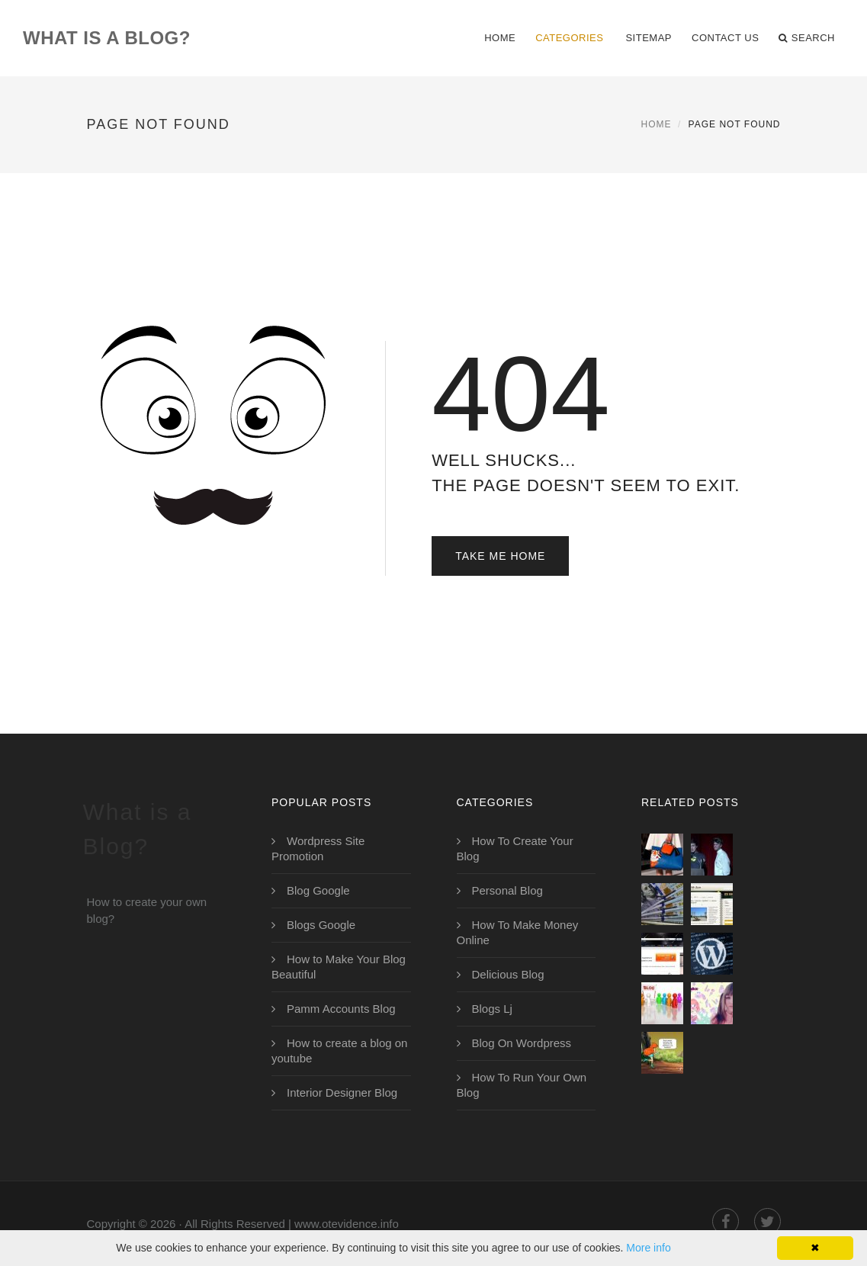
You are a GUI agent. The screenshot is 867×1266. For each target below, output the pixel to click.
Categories (569, 37)
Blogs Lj (492, 1008)
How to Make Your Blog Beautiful (338, 967)
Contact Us (725, 37)
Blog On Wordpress (522, 1042)
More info (648, 1248)
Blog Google (318, 890)
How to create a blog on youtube (339, 1050)
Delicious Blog (508, 974)
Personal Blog (507, 890)
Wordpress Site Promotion (317, 848)
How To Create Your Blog (515, 848)
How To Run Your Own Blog (522, 1085)
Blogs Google (321, 924)
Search (807, 38)
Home (499, 37)
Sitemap (648, 37)
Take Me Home (500, 556)
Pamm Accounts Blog (341, 1008)
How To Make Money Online (518, 932)
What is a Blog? (107, 37)
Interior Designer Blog (342, 1092)
